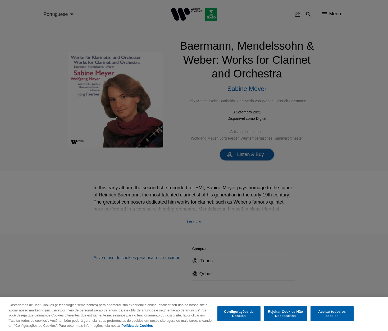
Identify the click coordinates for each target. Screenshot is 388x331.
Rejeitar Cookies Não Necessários (285, 314)
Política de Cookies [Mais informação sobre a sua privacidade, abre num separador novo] (137, 326)
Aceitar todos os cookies (332, 314)
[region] (194, 314)
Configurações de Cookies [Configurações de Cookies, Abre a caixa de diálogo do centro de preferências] (239, 314)
